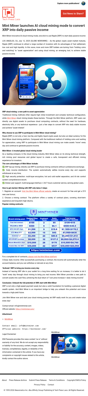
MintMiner (9, 319)
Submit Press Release (38, 380)
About (4, 380)
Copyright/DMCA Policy (76, 380)
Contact (51, 385)
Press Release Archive (18, 380)
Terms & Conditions (57, 380)
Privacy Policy (39, 385)
